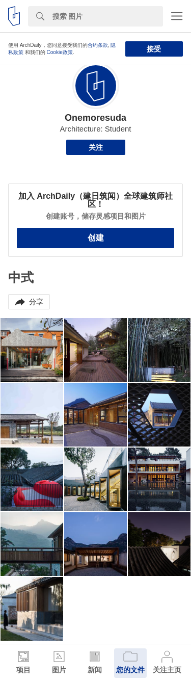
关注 (96, 147)
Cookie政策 (60, 52)
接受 (154, 49)
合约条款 (98, 45)
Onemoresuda (95, 118)
